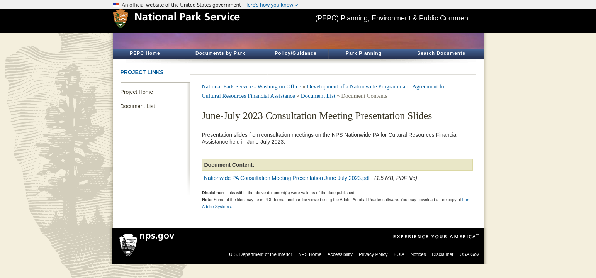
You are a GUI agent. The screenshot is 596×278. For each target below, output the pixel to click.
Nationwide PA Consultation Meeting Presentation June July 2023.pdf (287, 178)
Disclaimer (442, 254)
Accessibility (340, 254)
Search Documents (441, 53)
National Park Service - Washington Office (251, 86)
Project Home (137, 92)
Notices (418, 254)
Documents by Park (220, 53)
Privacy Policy (373, 254)
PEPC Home (145, 53)
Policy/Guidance (295, 53)
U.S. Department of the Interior (260, 254)
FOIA (399, 254)
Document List (138, 106)
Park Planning (364, 53)
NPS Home (309, 254)
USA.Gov (469, 254)
